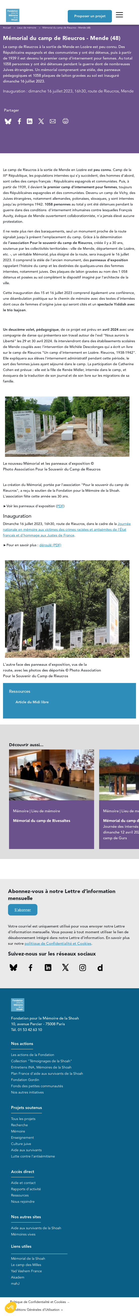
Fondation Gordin (25, 1079)
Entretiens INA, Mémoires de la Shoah (41, 1067)
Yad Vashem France (26, 1271)
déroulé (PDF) (50, 545)
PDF (60, 506)
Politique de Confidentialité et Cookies (38, 1302)
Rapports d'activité (26, 1189)
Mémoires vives (23, 1234)
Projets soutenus (26, 1108)
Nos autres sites (26, 1217)
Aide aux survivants (26, 1150)
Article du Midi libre (32, 702)
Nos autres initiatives (27, 1092)
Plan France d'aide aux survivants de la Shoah (47, 1073)
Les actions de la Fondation (32, 1055)
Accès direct (22, 1172)
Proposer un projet (89, 16)
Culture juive (21, 1143)
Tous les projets (23, 1119)
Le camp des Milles (26, 1265)
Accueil (7, 28)
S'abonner (23, 910)
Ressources (20, 1195)
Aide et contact (23, 1183)
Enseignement (22, 1137)
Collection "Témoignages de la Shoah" (41, 1061)
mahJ (15, 1283)
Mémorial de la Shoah (28, 1258)
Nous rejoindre (23, 1201)
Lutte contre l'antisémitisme (33, 1156)
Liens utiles (21, 1247)
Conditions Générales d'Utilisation (34, 1309)
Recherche (19, 1125)
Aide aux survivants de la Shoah (36, 1228)
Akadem (17, 1277)
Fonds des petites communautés (37, 1086)
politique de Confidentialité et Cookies (58, 943)
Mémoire (18, 1131)
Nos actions (22, 1044)
